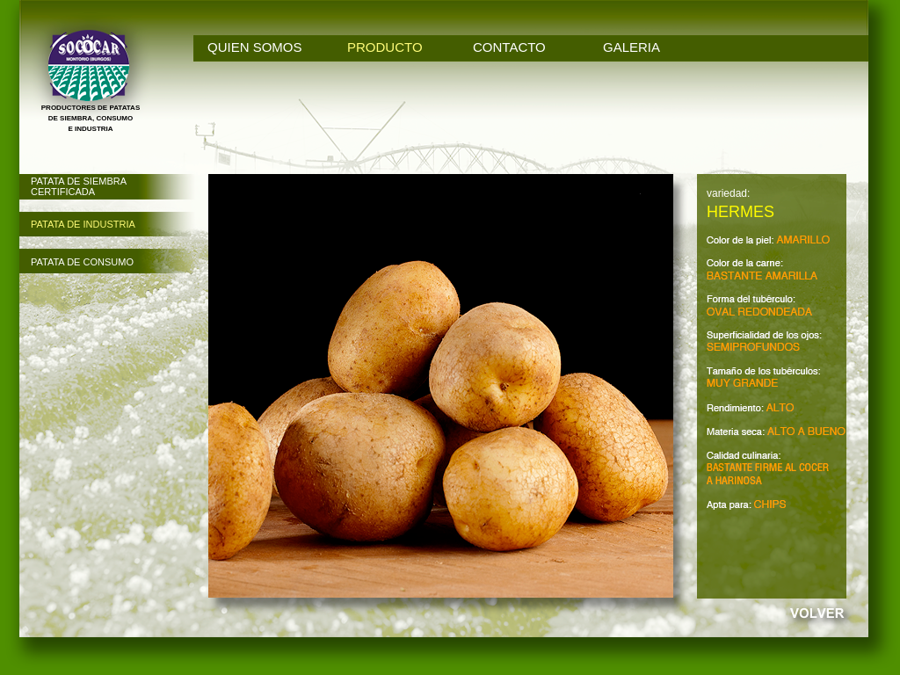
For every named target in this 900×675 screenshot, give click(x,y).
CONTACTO (509, 47)
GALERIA (631, 47)
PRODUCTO (385, 47)
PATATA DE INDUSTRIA (83, 224)
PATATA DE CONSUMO (82, 262)
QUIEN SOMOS (254, 47)
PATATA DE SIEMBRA (79, 181)
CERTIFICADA (63, 191)
